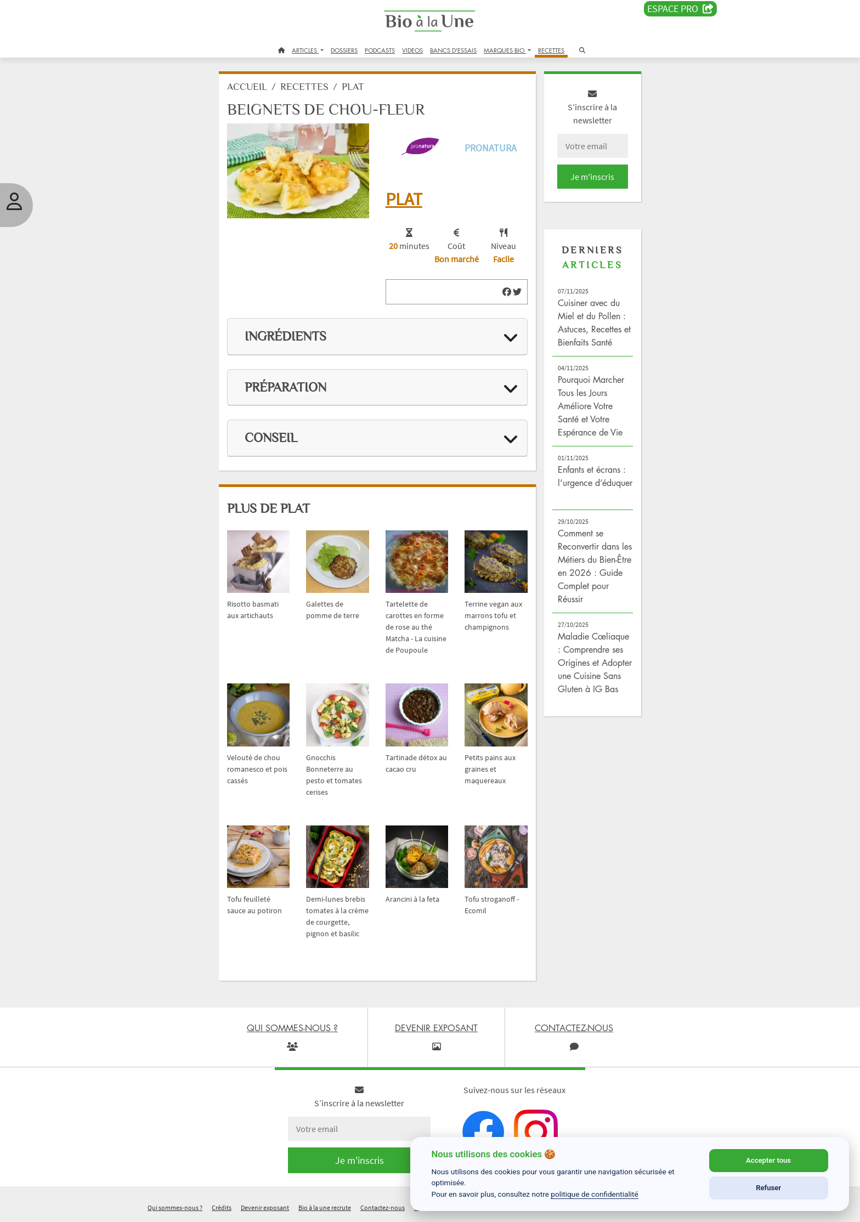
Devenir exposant (265, 1207)
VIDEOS (412, 50)
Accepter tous (768, 1160)
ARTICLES (305, 50)
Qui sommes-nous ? (175, 1207)
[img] (506, 291)
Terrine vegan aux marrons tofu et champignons (493, 615)
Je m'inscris (592, 176)
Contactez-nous (382, 1207)
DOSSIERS (344, 50)
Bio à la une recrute (324, 1207)
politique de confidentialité (594, 1194)
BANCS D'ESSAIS (453, 50)
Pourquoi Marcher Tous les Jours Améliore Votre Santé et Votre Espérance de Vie (591, 406)
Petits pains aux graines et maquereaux (490, 769)
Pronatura (491, 148)
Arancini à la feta (412, 899)
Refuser (768, 1188)
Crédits (221, 1207)
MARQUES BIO (505, 50)
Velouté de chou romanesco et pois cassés (257, 769)
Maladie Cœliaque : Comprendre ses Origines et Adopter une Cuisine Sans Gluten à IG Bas (595, 662)
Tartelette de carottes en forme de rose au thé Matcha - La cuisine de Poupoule (416, 627)
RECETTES (551, 50)
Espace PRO (680, 9)
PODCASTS (380, 50)
